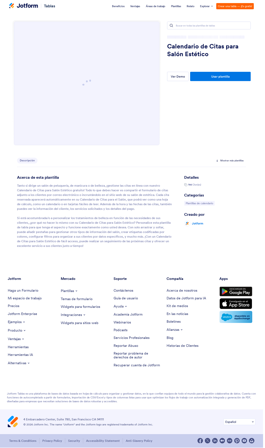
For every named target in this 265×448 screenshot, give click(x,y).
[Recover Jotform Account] (137, 366)
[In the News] (177, 314)
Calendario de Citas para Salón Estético (203, 50)
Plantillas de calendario (199, 203)
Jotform (197, 223)
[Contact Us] (123, 291)
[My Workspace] (25, 298)
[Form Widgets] (80, 307)
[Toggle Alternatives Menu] (19, 363)
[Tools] (18, 347)
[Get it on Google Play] (237, 292)
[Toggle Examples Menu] (17, 322)
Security (74, 441)
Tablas (49, 6)
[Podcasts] (120, 330)
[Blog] (170, 338)
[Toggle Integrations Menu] (73, 315)
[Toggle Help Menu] (120, 306)
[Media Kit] (177, 306)
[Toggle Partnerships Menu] (175, 330)
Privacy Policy (52, 441)
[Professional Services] (132, 338)
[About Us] (182, 291)
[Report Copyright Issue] (138, 356)
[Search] (171, 25)
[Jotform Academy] (128, 315)
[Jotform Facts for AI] (186, 298)
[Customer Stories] (182, 346)
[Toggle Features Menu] (16, 339)
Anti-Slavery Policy (140, 441)
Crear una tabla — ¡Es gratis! (235, 6)
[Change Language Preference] (239, 422)
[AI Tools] (20, 355)
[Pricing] (13, 306)
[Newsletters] (174, 322)
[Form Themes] (76, 299)
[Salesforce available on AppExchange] (237, 318)
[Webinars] (122, 323)
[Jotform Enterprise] (22, 314)
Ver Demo (178, 76)
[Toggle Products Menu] (17, 330)
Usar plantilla (220, 76)
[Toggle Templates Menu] (69, 291)
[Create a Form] (23, 291)
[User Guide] (126, 298)
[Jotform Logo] (23, 6)
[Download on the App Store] (237, 305)
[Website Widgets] (79, 323)
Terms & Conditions (22, 441)
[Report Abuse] (126, 346)
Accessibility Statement (104, 441)
